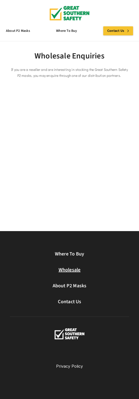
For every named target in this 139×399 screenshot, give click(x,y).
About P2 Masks (70, 285)
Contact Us (69, 301)
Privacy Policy (69, 366)
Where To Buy (69, 253)
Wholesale (70, 269)
